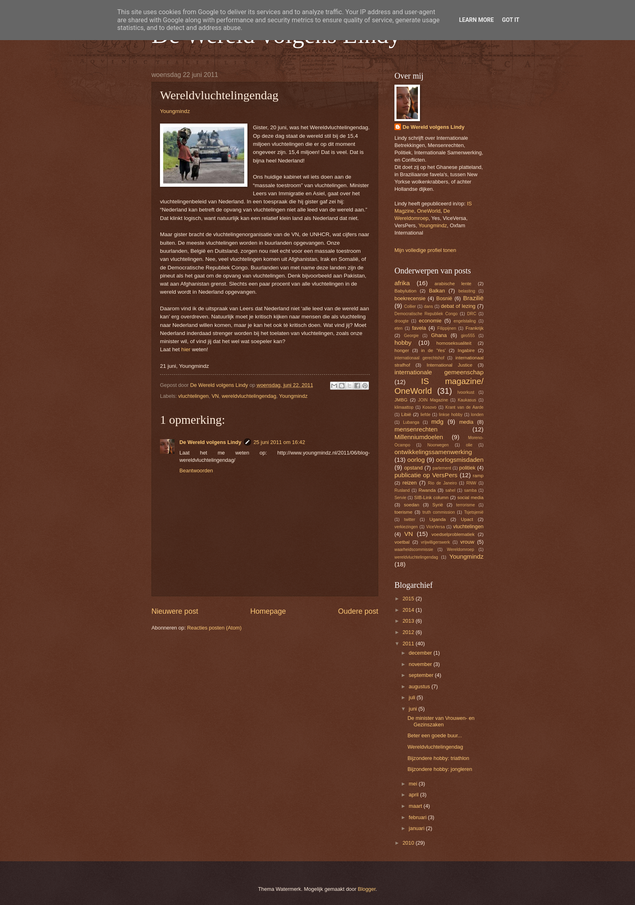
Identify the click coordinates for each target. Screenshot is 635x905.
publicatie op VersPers (426, 475)
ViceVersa (435, 527)
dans (428, 306)
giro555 (468, 335)
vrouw (467, 542)
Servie (400, 497)
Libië (406, 414)
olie (469, 445)
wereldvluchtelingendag (249, 396)
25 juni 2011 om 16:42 (279, 442)
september (422, 675)
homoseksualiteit (454, 343)
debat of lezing (458, 306)
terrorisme (465, 505)
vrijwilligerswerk (435, 542)
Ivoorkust (465, 392)
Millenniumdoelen (418, 436)
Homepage (268, 611)
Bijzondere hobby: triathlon (438, 758)
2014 (409, 610)
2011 (409, 643)
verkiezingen (406, 527)
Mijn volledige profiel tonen (425, 250)
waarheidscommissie (413, 549)
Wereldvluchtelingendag (435, 747)
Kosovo (429, 407)
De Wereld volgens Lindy (210, 442)
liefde (425, 414)
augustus (420, 686)
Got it (510, 20)
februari (418, 817)
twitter (409, 519)
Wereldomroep (460, 549)
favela (419, 328)
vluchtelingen (193, 396)
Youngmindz (175, 111)
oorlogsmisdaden (460, 459)
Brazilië (473, 298)
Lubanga (411, 422)
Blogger (367, 889)
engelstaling (465, 321)
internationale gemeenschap (439, 372)
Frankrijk (475, 328)
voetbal (401, 542)
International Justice (449, 365)
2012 (409, 632)
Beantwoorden (196, 470)
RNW (471, 483)
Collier (410, 306)
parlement (442, 468)
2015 (409, 599)
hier (186, 349)
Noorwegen (438, 445)
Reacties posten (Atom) (214, 628)
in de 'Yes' (433, 350)
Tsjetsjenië (474, 512)
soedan (411, 504)
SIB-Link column (431, 497)
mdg (437, 421)
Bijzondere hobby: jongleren (439, 769)
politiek (467, 468)
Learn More (476, 20)
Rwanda (426, 490)
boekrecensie (410, 298)
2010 (409, 843)
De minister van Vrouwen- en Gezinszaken (441, 721)
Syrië (438, 504)
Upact (467, 519)
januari (417, 828)
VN (215, 396)
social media (470, 497)
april (414, 795)
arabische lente (453, 283)
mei (413, 784)
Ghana (439, 335)
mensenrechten (415, 429)
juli (412, 697)
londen (477, 414)
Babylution (405, 290)
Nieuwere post (174, 611)
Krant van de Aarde (464, 407)
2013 (409, 621)
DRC (471, 314)
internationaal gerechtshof (419, 358)
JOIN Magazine (433, 400)
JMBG (400, 399)
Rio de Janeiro (442, 483)
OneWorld (429, 211)
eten (398, 328)
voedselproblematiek (453, 534)
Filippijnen (446, 328)
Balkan (437, 291)
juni (413, 709)
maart (416, 806)
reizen (410, 483)
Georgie (411, 335)
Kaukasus (467, 400)
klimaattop (403, 407)
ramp (478, 475)
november (421, 664)
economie (430, 321)
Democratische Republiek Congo (426, 314)
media (466, 422)
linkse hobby (451, 414)
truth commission (438, 512)
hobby (402, 342)
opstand (413, 468)
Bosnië (444, 298)
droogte (401, 321)
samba (470, 490)
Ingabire (466, 350)
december (421, 653)
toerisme (403, 512)
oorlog (416, 459)
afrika (402, 283)
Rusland (402, 490)
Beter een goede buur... (434, 735)
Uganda (437, 519)
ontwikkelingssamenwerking (433, 451)
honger (401, 350)
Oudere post (358, 611)
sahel (450, 490)
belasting (466, 291)
